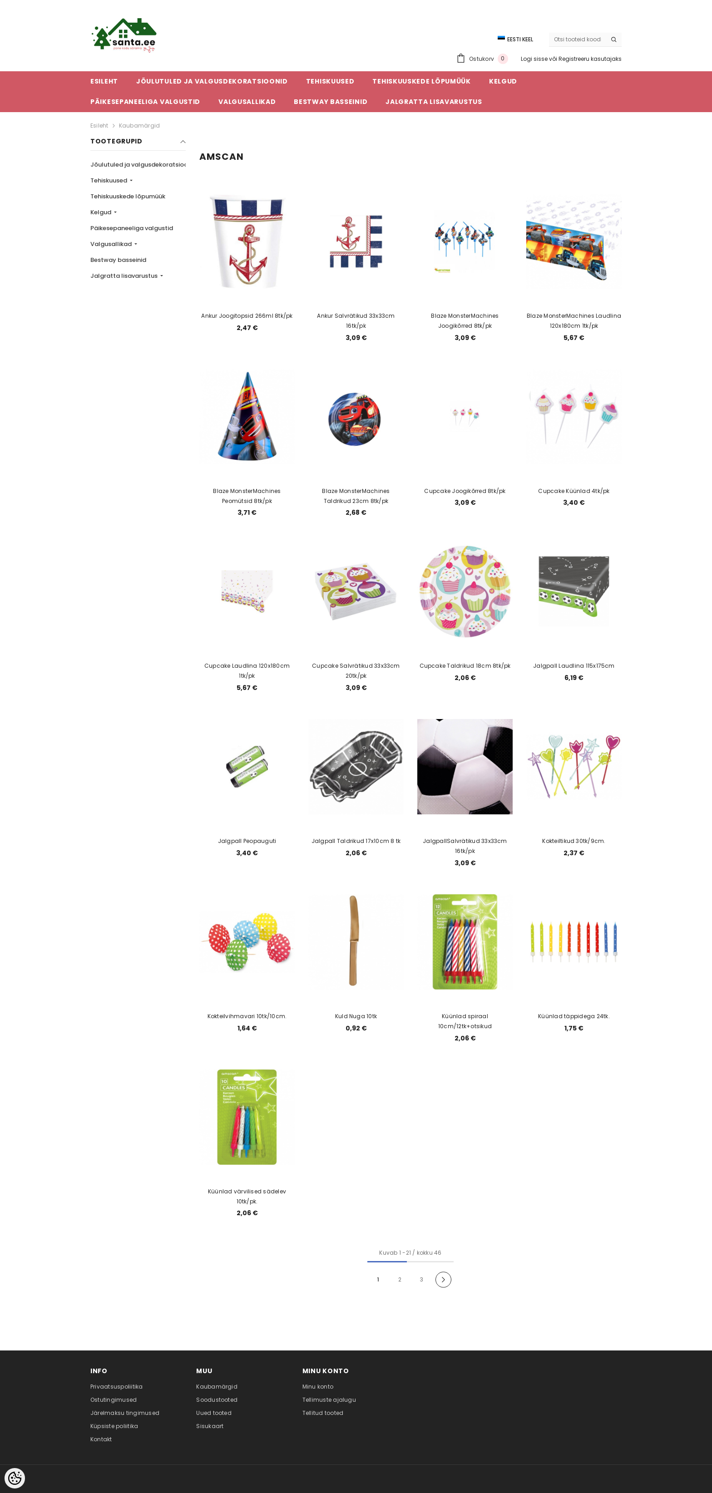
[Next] (443, 1279)
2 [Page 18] (399, 1279)
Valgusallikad (111, 244)
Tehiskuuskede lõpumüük (127, 196)
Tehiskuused (109, 180)
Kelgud (101, 212)
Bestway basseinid (118, 260)
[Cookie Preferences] (15, 1478)
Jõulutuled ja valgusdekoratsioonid (144, 164)
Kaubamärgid (139, 125)
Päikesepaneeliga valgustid (131, 228)
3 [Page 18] (421, 1279)
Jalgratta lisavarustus (124, 275)
